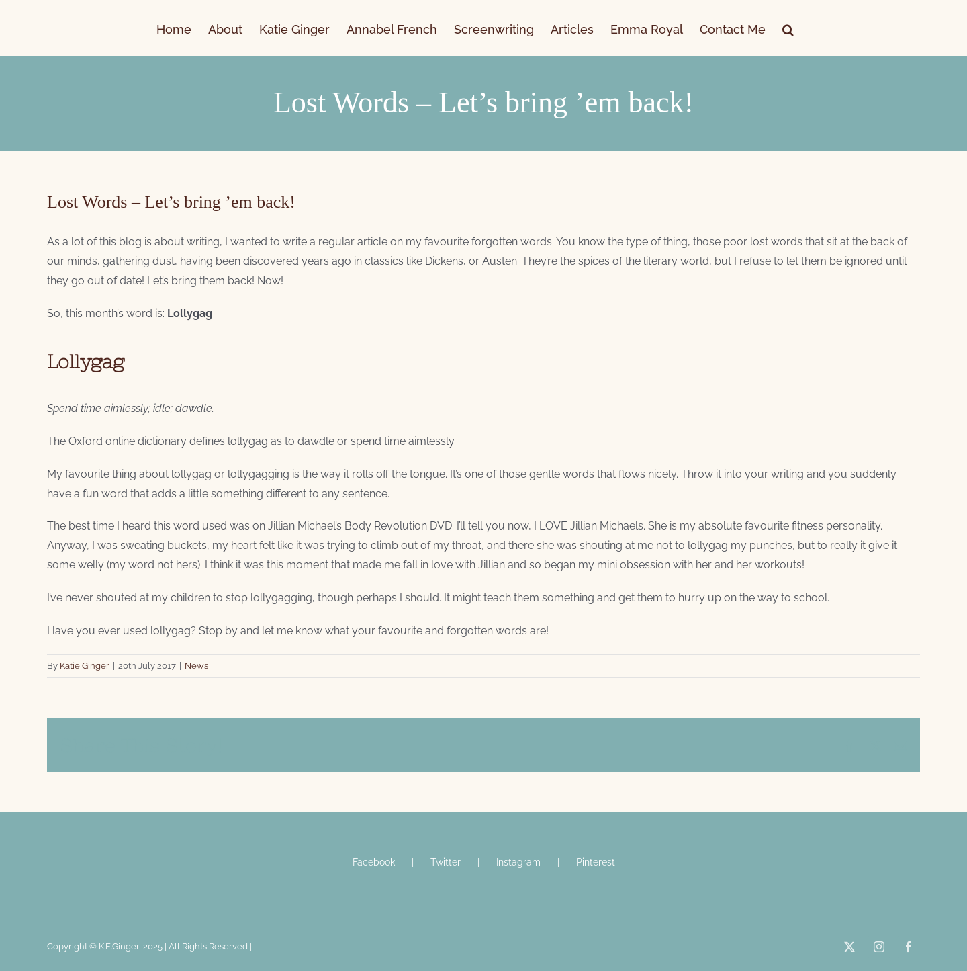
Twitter (445, 862)
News (196, 666)
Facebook (374, 862)
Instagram (518, 862)
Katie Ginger (84, 666)
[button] (788, 28)
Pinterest (595, 862)
